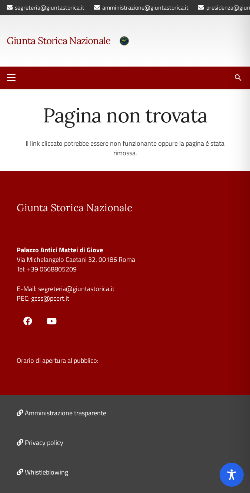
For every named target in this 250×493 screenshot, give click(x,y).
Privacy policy (44, 443)
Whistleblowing (46, 472)
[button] (11, 77)
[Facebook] (28, 321)
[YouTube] (52, 321)
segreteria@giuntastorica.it (75, 289)
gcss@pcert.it (50, 298)
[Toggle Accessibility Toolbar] (231, 474)
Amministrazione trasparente (65, 413)
